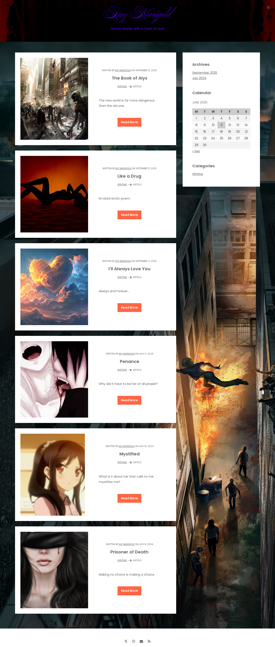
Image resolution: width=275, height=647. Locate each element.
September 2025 (204, 73)
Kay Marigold (137, 18)
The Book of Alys (129, 78)
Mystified (129, 443)
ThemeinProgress (168, 633)
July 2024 (199, 78)
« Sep (196, 151)
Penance (129, 353)
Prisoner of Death (129, 538)
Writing (122, 86)
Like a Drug (129, 173)
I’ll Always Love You (129, 263)
